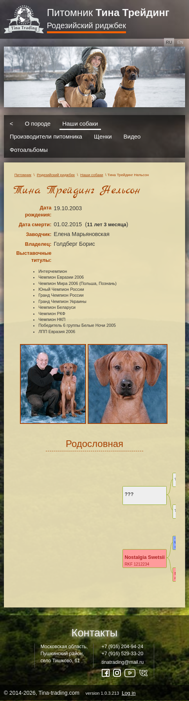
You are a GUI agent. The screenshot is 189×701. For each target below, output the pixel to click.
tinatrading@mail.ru (123, 662)
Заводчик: (38, 234)
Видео (132, 136)
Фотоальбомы (29, 149)
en (180, 42)
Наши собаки (80, 123)
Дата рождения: (38, 211)
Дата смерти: (35, 224)
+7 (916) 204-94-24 (123, 646)
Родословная (94, 443)
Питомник (108, 12)
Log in (128, 693)
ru (169, 42)
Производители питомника (46, 136)
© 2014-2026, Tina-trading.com (70, 693)
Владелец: (38, 244)
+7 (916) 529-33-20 (123, 653)
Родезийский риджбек (86, 25)
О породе (37, 123)
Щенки (103, 136)
